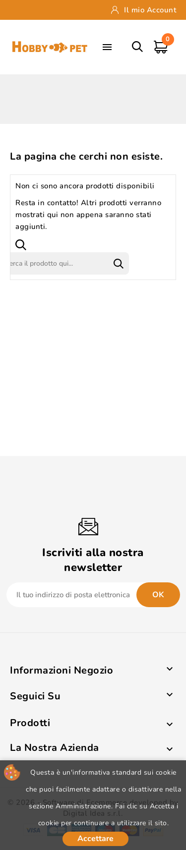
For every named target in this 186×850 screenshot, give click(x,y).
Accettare (95, 838)
